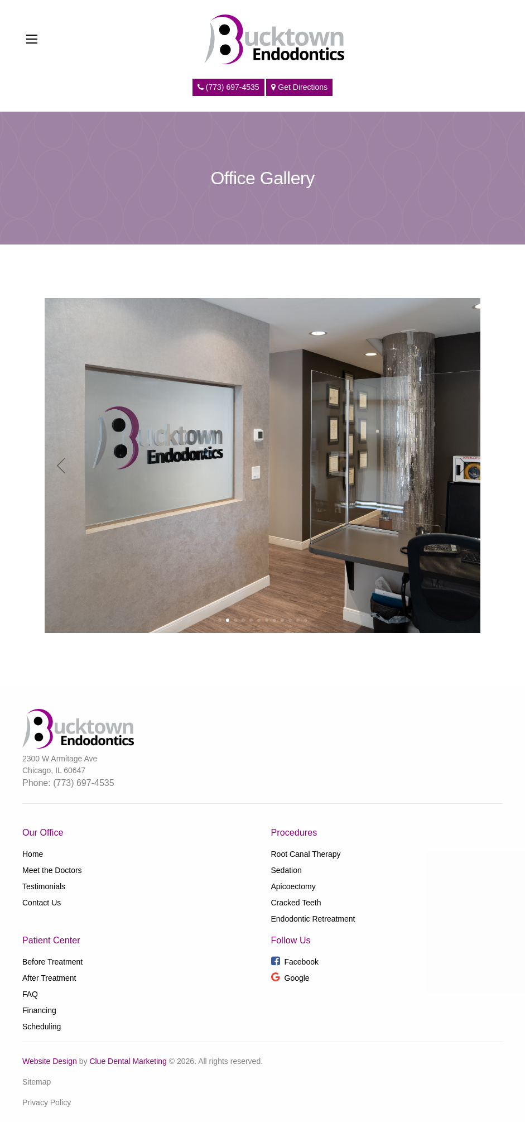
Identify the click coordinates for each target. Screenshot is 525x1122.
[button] (219, 620)
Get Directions (299, 87)
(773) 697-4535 (228, 87)
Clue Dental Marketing (128, 1061)
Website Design (49, 1061)
